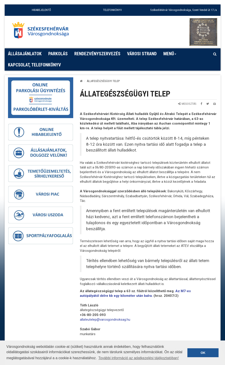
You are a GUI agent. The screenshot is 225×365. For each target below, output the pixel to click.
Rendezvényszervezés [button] (97, 53)
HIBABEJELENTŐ (41, 10)
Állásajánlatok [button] (25, 53)
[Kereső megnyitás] (215, 53)
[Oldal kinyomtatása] (214, 103)
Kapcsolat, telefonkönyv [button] (34, 65)
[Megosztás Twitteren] (207, 103)
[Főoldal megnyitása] (42, 31)
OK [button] (203, 353)
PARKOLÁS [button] (58, 53)
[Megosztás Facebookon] (201, 103)
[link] (105, 320)
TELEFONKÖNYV (112, 10)
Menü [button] (169, 55)
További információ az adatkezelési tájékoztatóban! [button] (138, 358)
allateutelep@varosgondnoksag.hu (105, 320)
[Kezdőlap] (81, 81)
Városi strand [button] (142, 53)
